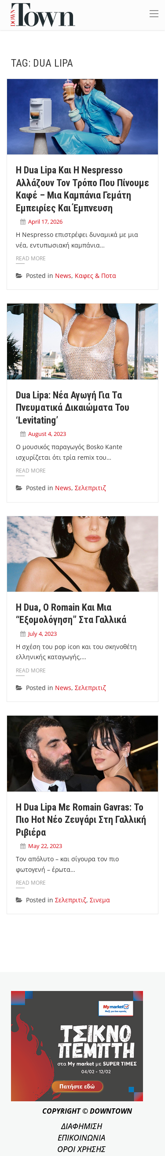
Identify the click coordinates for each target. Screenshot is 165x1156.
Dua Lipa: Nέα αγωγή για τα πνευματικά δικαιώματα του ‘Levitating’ (72, 408)
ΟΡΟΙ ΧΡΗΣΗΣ (81, 1149)
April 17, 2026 (45, 221)
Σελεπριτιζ (90, 488)
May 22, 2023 (45, 846)
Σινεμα (100, 900)
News (63, 275)
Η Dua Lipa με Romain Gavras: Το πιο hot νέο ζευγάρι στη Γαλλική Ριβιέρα (81, 820)
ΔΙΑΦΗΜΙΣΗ (81, 1126)
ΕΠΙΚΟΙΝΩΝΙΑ (81, 1137)
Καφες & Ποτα (95, 275)
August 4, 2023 (47, 434)
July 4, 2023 (42, 634)
